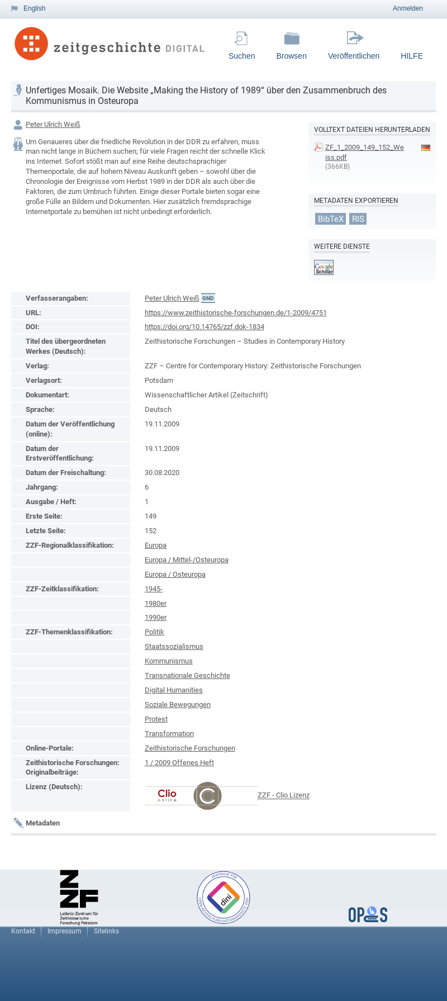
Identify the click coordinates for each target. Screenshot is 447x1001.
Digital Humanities (174, 690)
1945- (154, 589)
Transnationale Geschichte (187, 675)
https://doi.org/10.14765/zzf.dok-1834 (204, 326)
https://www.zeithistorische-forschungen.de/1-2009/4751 (236, 313)
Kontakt (23, 931)
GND (208, 298)
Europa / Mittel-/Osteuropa (187, 560)
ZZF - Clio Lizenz (284, 795)
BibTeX (331, 219)
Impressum (64, 931)
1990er (156, 617)
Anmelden (408, 8)
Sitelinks (106, 931)
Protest (156, 719)
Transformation (169, 733)
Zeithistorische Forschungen (190, 748)
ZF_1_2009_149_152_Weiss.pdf (364, 152)
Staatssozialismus (174, 646)
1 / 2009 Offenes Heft (179, 762)
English (34, 8)
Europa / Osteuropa (175, 574)
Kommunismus (169, 661)
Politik (154, 632)
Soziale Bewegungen (178, 704)
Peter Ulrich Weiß (53, 124)
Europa (156, 545)
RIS (358, 219)
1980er (156, 603)
